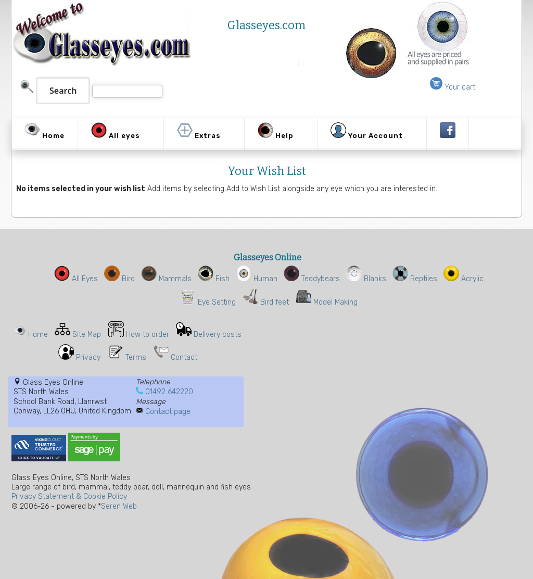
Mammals (166, 278)
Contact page (168, 411)
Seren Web (119, 506)
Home (38, 334)
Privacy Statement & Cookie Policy (69, 496)
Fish (214, 278)
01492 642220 (169, 391)
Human (256, 278)
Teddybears (312, 278)
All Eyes (76, 278)
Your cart (452, 87)
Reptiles (414, 278)
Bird (119, 278)
